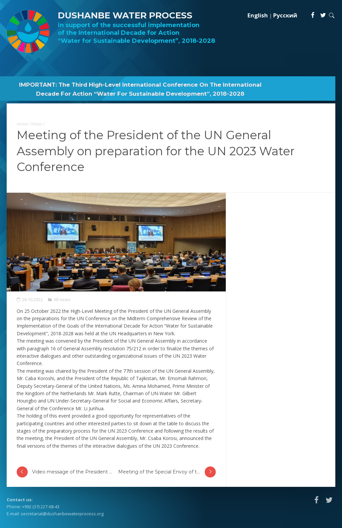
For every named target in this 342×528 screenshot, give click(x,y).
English (257, 15)
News (36, 123)
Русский (285, 15)
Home (22, 123)
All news (62, 299)
